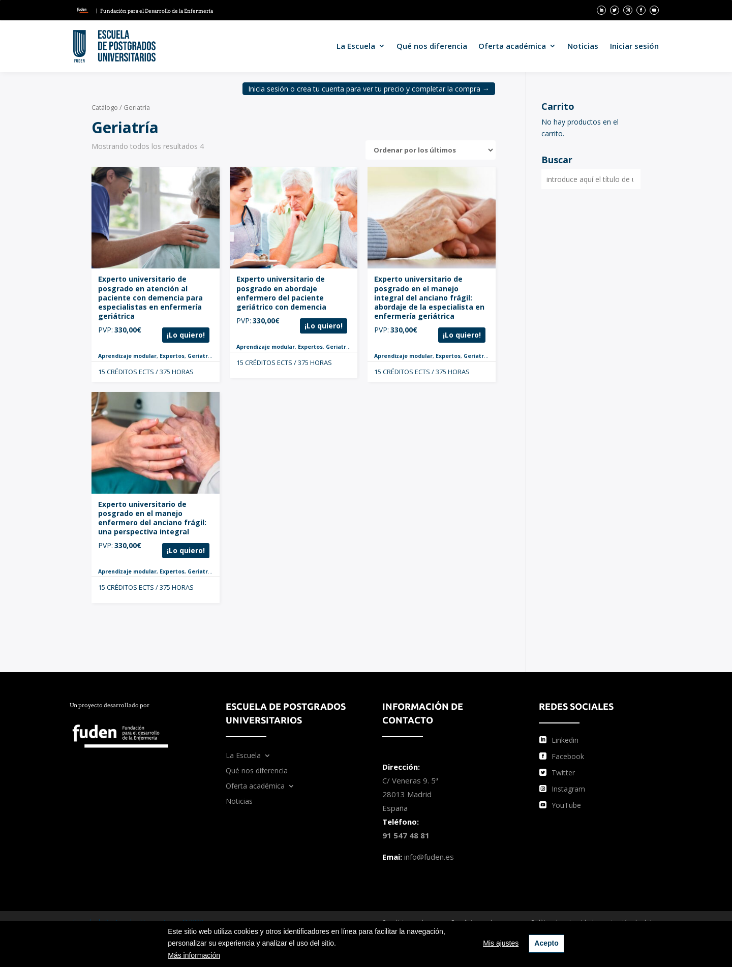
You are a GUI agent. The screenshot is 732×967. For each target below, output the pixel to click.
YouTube (566, 805)
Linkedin (565, 740)
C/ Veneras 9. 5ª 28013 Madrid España (410, 794)
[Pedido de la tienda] (430, 150)
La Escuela (356, 46)
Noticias (582, 46)
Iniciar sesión (634, 46)
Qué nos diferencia (431, 46)
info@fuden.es (429, 857)
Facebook (568, 756)
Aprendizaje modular (127, 355)
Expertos (172, 355)
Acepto (546, 943)
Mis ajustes (500, 943)
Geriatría (200, 355)
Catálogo (105, 107)
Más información (194, 955)
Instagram (568, 789)
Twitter (563, 772)
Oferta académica (512, 46)
